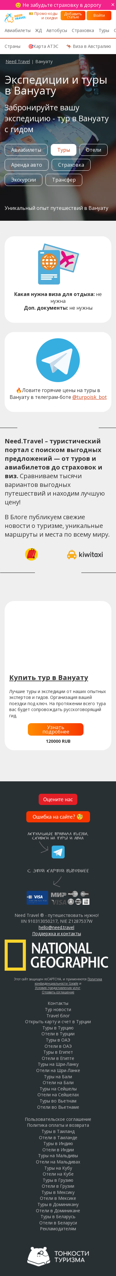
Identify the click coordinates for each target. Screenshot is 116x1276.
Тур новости (58, 1009)
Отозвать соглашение (58, 992)
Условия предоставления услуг (57, 988)
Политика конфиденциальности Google (68, 981)
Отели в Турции (58, 1034)
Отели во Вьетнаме (58, 1107)
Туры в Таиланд (58, 1131)
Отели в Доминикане (58, 1211)
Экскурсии (23, 179)
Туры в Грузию (58, 1180)
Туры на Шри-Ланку (58, 1064)
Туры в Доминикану (58, 1204)
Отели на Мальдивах (58, 1162)
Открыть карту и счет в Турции (58, 1021)
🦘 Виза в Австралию (88, 46)
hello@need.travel (56, 927)
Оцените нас (58, 799)
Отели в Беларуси (58, 1223)
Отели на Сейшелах (58, 1095)
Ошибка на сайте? (58, 816)
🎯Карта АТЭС (43, 46)
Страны (12, 46)
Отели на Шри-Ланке (58, 1070)
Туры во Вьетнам (58, 1101)
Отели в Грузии (58, 1186)
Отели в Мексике (58, 1198)
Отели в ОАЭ (58, 1046)
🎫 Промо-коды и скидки (43, 16)
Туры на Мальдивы (58, 1155)
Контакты (58, 1003)
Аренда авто (26, 164)
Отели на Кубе (58, 1174)
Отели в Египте (58, 1058)
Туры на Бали (58, 1077)
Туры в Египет (58, 1052)
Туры (104, 30)
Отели (93, 149)
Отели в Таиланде (58, 1137)
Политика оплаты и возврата (58, 1125)
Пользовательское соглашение (58, 1119)
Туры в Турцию (58, 1028)
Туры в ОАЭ (58, 1040)
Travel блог (58, 1016)
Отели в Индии (58, 1150)
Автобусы (56, 30)
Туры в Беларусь (58, 1216)
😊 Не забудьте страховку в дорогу (58, 5)
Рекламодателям (58, 1229)
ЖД (38, 30)
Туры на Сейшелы (58, 1089)
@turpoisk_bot (89, 397)
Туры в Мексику (58, 1192)
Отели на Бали (58, 1082)
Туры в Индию (58, 1143)
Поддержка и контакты (56, 933)
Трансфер (64, 179)
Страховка (83, 30)
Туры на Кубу (58, 1168)
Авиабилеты (18, 30)
